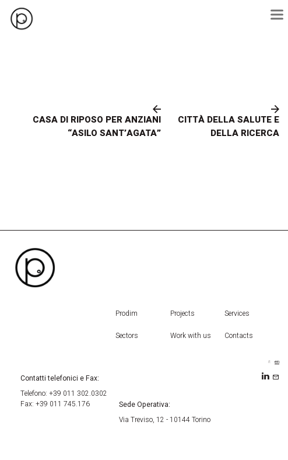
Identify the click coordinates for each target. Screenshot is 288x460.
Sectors (126, 335)
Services (237, 313)
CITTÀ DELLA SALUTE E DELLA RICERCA (228, 126)
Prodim (126, 313)
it (269, 361)
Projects (182, 313)
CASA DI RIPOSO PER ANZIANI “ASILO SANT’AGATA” (97, 126)
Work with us (190, 335)
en (277, 361)
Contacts (238, 335)
